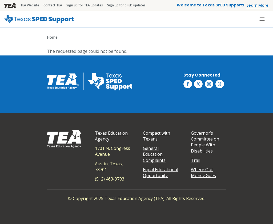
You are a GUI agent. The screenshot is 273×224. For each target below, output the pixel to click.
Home (52, 37)
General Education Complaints (154, 154)
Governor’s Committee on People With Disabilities (205, 142)
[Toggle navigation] (262, 18)
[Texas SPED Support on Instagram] (209, 84)
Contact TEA (52, 5)
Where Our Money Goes (203, 172)
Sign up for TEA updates (84, 5)
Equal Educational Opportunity (160, 172)
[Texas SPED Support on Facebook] (187, 84)
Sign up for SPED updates (126, 5)
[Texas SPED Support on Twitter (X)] (198, 84)
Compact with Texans (156, 136)
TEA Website (29, 5)
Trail (195, 160)
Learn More (257, 5)
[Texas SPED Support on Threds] (219, 84)
